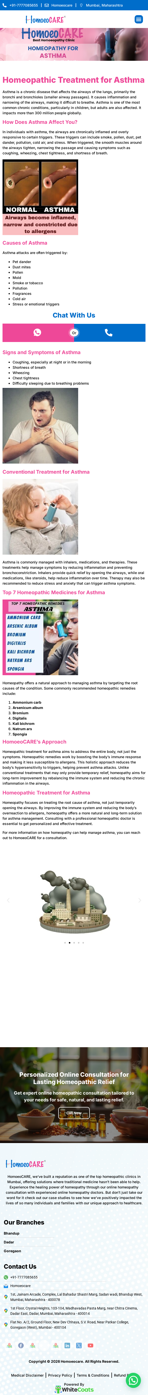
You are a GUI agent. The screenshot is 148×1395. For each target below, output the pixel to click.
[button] (139, 19)
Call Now (74, 1113)
